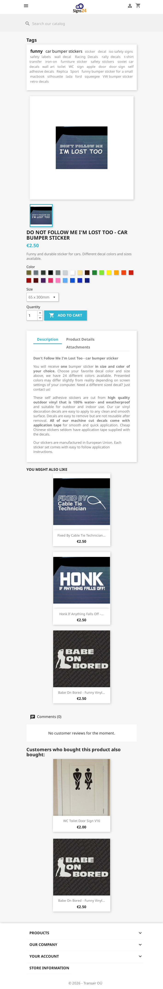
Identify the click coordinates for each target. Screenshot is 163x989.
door (102, 66)
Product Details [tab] (80, 339)
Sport (74, 71)
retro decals (39, 81)
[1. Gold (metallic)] (29, 273)
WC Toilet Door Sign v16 (81, 821)
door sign (117, 66)
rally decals (111, 57)
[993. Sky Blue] (73, 281)
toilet (61, 66)
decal (102, 51)
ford (78, 76)
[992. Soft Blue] (66, 281)
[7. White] (73, 273)
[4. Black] (51, 273)
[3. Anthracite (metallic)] (44, 273)
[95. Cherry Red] (131, 273)
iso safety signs (121, 51)
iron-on (51, 61)
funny (36, 51)
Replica (62, 71)
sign (80, 66)
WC (71, 66)
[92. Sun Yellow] (109, 273)
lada (69, 76)
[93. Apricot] (117, 273)
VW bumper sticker (118, 76)
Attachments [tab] (78, 347)
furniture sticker (74, 61)
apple (91, 66)
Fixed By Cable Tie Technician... (81, 535)
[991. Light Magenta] (58, 281)
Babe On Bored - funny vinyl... (81, 692)
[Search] (81, 23)
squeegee (92, 76)
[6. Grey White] (66, 273)
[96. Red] (29, 281)
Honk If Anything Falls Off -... (81, 614)
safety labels (40, 57)
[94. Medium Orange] (124, 273)
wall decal (62, 57)
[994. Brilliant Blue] (80, 281)
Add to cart (65, 315)
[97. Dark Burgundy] (36, 281)
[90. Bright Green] (95, 273)
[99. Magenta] (51, 281)
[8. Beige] (80, 273)
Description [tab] (47, 339)
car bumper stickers (64, 51)
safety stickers (102, 61)
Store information (49, 967)
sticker (90, 51)
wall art (48, 66)
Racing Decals (86, 57)
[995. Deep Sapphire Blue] (88, 281)
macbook (37, 76)
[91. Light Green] (102, 273)
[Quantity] (31, 315)
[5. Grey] (58, 273)
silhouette (55, 76)
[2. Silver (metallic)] (36, 273)
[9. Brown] (88, 273)
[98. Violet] (44, 281)
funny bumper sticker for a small (107, 71)
